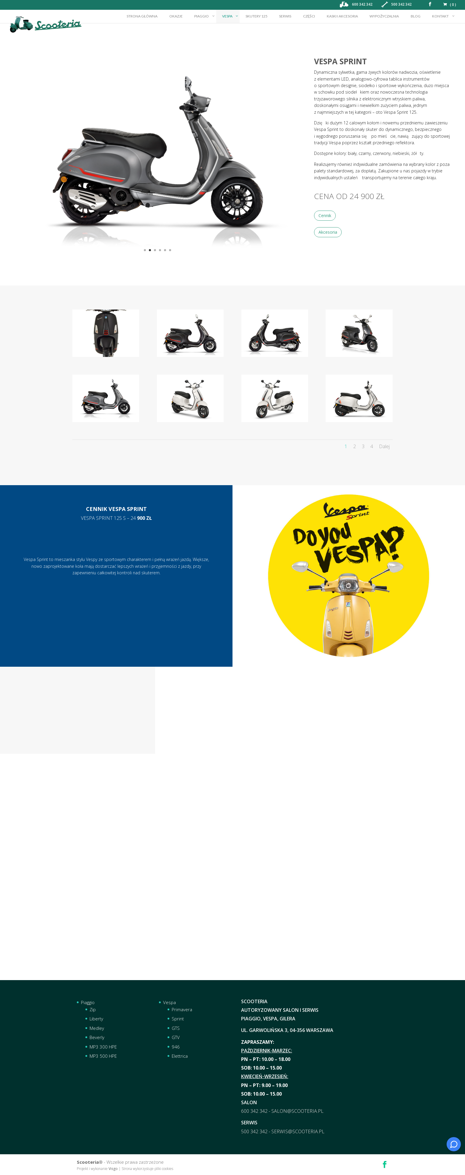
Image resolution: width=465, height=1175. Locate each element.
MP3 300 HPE (103, 1047)
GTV (176, 1037)
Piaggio (88, 1002)
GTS (176, 1028)
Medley (97, 1028)
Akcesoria (328, 232)
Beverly (97, 1037)
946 (176, 1047)
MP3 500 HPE (103, 1056)
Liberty (96, 1019)
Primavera (182, 1009)
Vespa (169, 1002)
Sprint (178, 1019)
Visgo (113, 1168)
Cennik (325, 215)
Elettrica (180, 1056)
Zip (93, 1009)
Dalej (384, 446)
